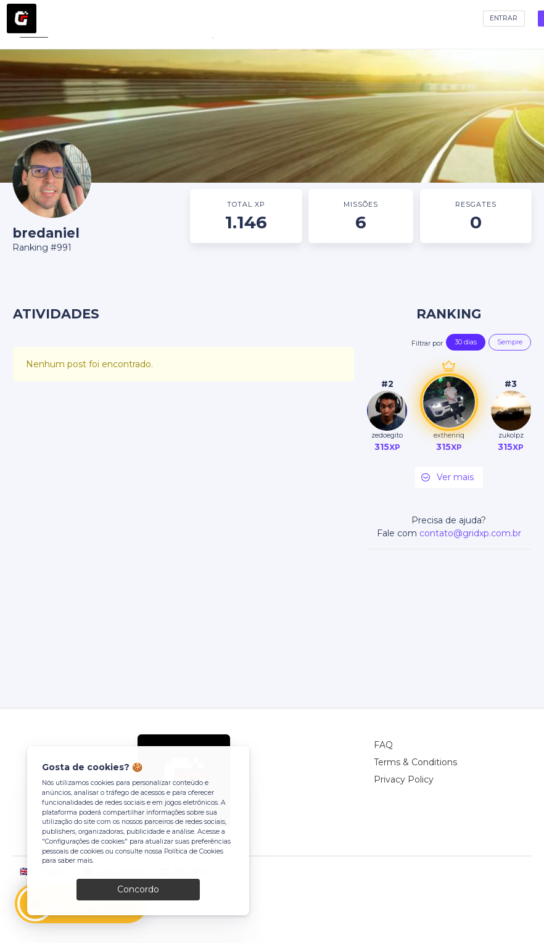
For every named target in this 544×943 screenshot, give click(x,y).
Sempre (509, 342)
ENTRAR (503, 18)
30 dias (466, 342)
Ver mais (446, 477)
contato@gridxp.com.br (470, 533)
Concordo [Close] (138, 889)
